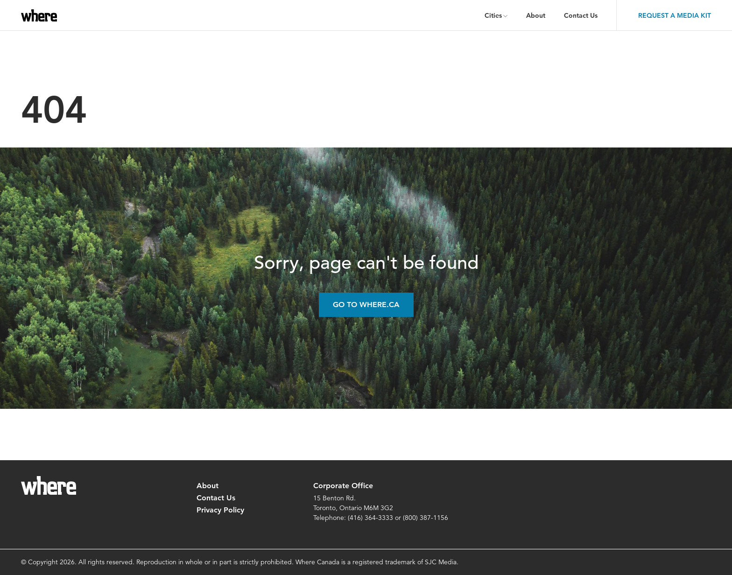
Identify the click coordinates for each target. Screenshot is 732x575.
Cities (493, 15)
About (535, 15)
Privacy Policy (220, 509)
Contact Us (581, 15)
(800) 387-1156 (425, 517)
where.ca (41, 15)
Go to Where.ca (366, 304)
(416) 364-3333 (370, 517)
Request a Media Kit (674, 15)
